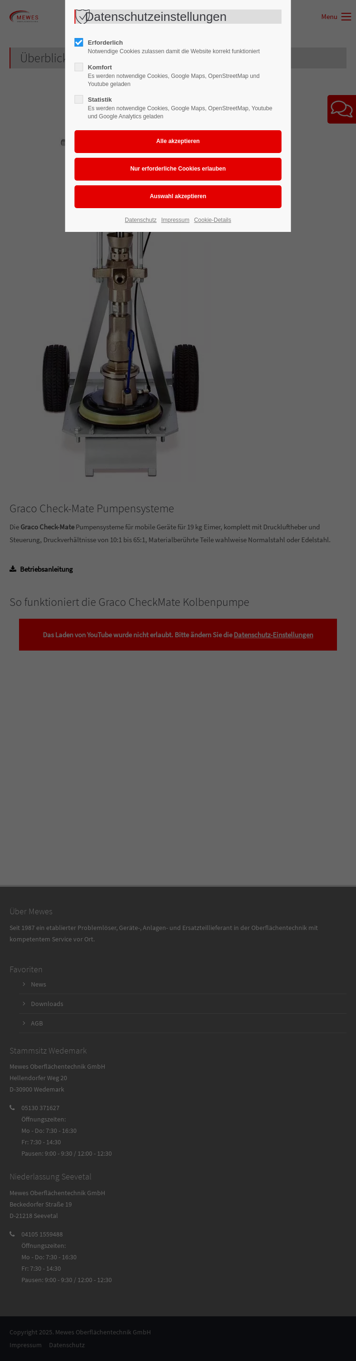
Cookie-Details (212, 220)
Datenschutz (141, 220)
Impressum (175, 220)
